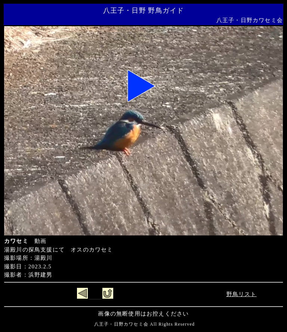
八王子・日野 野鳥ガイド (143, 10)
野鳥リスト (241, 294)
